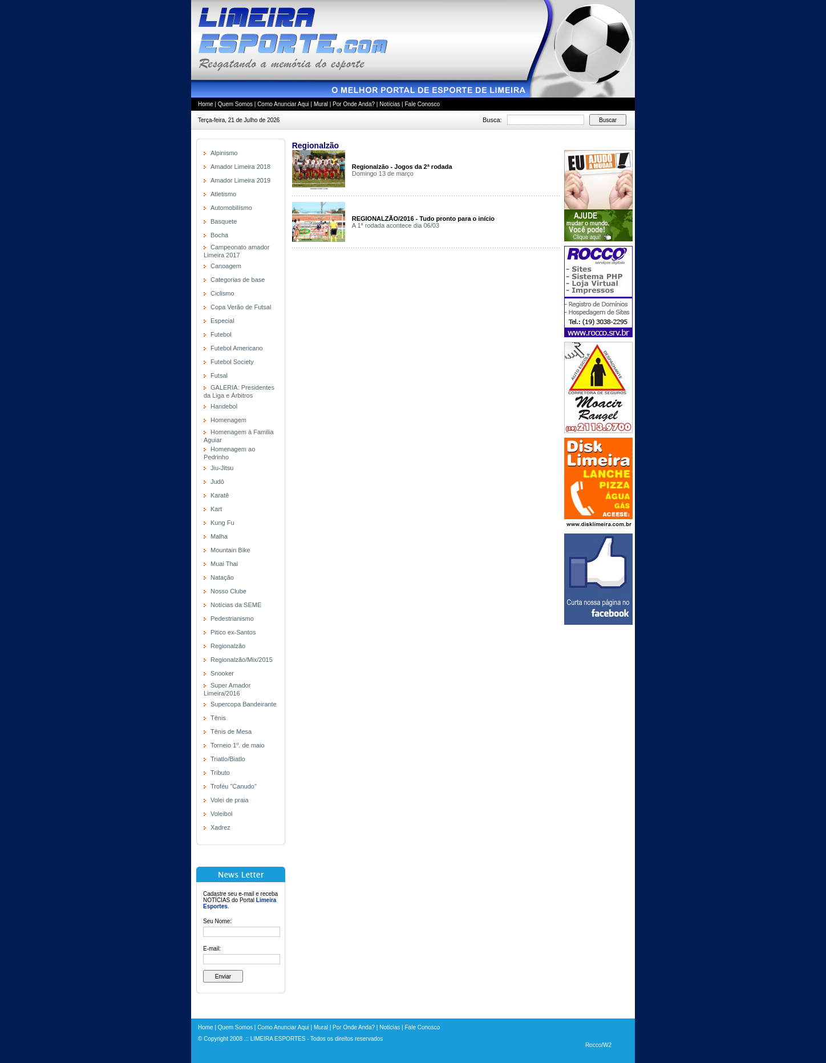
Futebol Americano (236, 348)
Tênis (218, 717)
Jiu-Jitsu (221, 467)
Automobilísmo (231, 207)
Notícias (389, 104)
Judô (217, 481)
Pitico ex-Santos (233, 632)
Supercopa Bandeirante (243, 704)
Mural (321, 104)
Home (205, 104)
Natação (222, 577)
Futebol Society (232, 361)
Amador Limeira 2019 (240, 180)
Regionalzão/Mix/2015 (241, 659)
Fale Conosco (422, 104)
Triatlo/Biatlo (227, 758)
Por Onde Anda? (354, 104)
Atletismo (223, 194)
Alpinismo (224, 152)
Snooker (222, 673)
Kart (216, 509)
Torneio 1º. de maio (237, 745)
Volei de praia (229, 800)
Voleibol (221, 813)
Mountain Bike (230, 550)
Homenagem (228, 420)
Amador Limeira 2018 (240, 166)
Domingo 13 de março (383, 173)
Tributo (220, 772)
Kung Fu (222, 522)
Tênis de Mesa (231, 731)
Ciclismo (222, 293)
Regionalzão (227, 645)
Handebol (223, 406)
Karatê (219, 495)
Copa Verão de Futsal (240, 307)
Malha (219, 536)
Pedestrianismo (232, 618)
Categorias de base (237, 279)
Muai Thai (224, 563)
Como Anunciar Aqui (283, 104)
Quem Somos (235, 104)
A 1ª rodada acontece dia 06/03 (395, 225)
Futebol (221, 334)
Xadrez (220, 827)
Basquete (223, 221)
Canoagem (225, 265)
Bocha (219, 235)
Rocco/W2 (598, 1045)
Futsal (219, 375)
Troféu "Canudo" (233, 786)
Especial (222, 320)
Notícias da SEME (235, 604)
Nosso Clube (228, 591)
